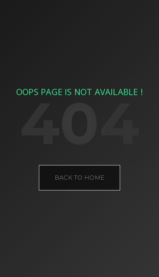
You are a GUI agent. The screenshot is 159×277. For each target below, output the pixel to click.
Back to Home (80, 177)
